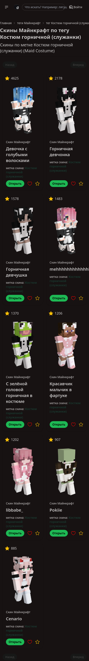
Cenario (14, 619)
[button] (6, 7)
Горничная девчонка (61, 151)
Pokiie (56, 510)
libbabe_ (14, 510)
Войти (75, 7)
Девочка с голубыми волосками (17, 154)
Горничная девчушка (17, 272)
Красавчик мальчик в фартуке (61, 389)
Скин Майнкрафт (18, 142)
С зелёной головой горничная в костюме (19, 392)
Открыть (15, 183)
